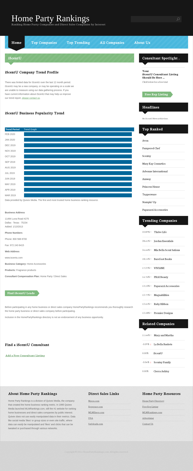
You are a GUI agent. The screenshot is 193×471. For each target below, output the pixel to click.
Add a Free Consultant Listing (25, 355)
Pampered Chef (151, 148)
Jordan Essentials (163, 241)
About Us (142, 42)
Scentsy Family (162, 362)
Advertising (148, 418)
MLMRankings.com (152, 412)
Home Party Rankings (50, 18)
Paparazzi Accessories (155, 209)
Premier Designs (163, 313)
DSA (90, 418)
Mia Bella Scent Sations (167, 250)
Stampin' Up (149, 202)
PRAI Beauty (161, 277)
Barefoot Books (163, 259)
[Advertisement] (103, 92)
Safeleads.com (95, 423)
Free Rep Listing (156, 94)
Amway (146, 179)
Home (16, 42)
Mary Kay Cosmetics (154, 163)
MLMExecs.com (96, 412)
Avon (145, 140)
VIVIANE (159, 268)
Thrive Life (160, 232)
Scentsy (146, 156)
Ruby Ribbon (161, 304)
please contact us (31, 98)
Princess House (151, 186)
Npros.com (93, 400)
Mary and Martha (164, 335)
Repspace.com (95, 406)
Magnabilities (161, 295)
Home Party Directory (153, 400)
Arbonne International (155, 171)
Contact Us (147, 423)
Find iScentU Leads (21, 293)
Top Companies (44, 42)
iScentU (158, 353)
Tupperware (149, 194)
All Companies (112, 42)
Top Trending (78, 42)
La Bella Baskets (163, 344)
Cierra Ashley (161, 371)
